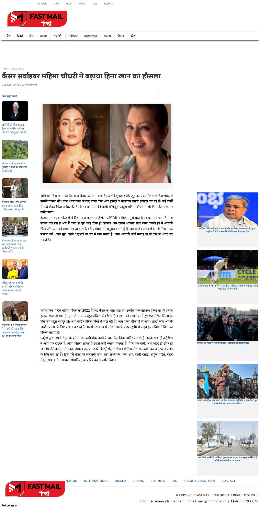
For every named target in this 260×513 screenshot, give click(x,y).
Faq (174, 481)
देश (9, 36)
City (95, 3)
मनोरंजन (73, 36)
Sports (138, 481)
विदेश (20, 36)
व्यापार (43, 36)
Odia (56, 3)
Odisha (120, 481)
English (42, 3)
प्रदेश (134, 36)
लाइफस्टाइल (90, 36)
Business (157, 481)
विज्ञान (120, 36)
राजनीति (58, 36)
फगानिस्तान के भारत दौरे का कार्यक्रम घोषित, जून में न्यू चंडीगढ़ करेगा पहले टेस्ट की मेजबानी (228, 287)
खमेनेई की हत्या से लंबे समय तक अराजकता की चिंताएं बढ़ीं (223, 342)
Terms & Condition (199, 481)
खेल (31, 36)
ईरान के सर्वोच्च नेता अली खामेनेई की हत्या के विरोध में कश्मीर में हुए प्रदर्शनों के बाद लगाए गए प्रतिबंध (227, 402)
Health (82, 3)
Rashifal (108, 3)
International (96, 481)
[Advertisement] (130, 54)
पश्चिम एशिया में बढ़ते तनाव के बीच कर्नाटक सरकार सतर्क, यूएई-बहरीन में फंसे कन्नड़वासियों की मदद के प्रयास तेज (227, 230)
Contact (228, 481)
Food (68, 3)
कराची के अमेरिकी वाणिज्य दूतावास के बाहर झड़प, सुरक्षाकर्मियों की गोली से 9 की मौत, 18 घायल (227, 459)
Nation (72, 481)
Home (5, 69)
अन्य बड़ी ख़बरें (9, 96)
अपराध (107, 36)
